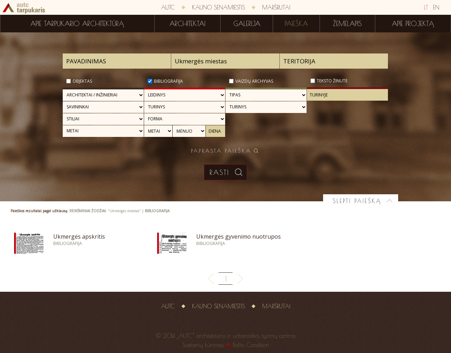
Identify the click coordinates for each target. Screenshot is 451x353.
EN (436, 7)
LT (426, 7)
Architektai (187, 23)
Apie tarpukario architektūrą (77, 23)
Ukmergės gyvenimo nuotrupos (238, 236)
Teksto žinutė (332, 81)
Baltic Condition (251, 345)
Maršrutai (276, 7)
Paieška (296, 23)
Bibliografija (168, 81)
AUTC (168, 7)
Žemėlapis (347, 23)
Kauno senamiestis (218, 7)
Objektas (82, 81)
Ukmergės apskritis (79, 236)
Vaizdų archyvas (254, 81)
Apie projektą (413, 23)
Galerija (246, 23)
